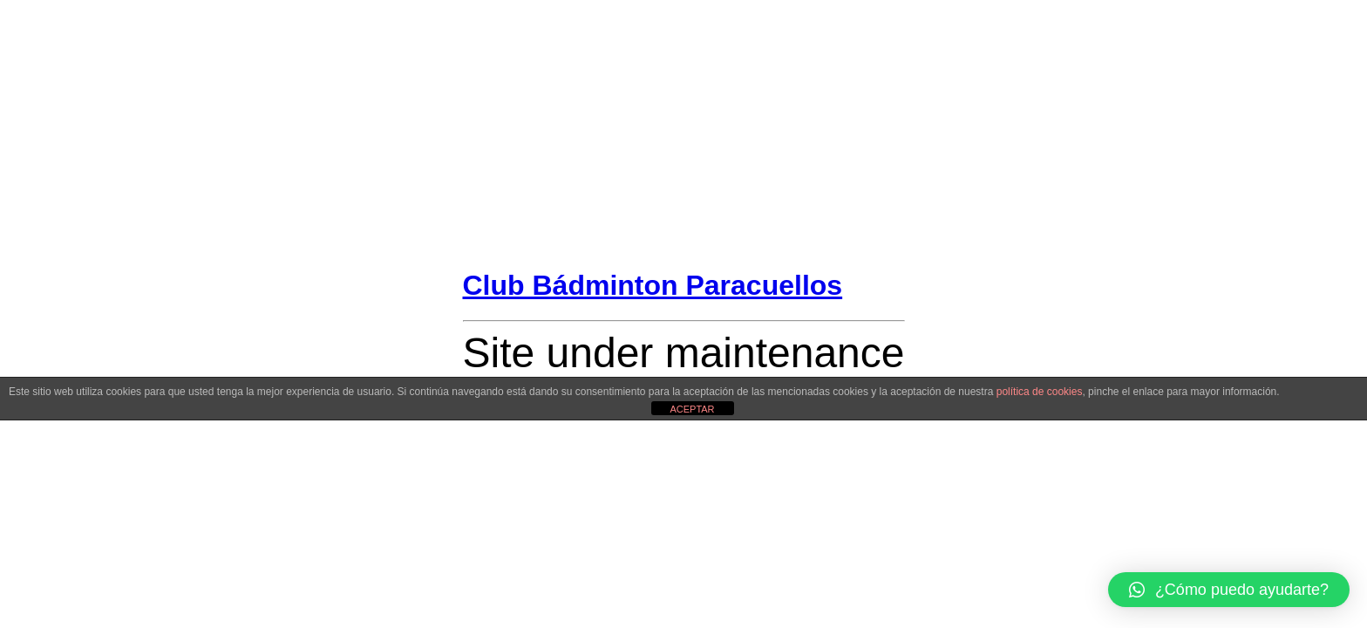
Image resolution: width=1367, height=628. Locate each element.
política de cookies (1039, 392)
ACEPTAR (692, 409)
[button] (1229, 589)
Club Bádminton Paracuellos (653, 285)
